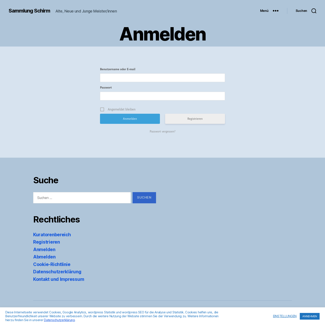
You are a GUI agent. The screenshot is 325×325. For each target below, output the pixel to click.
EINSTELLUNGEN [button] (285, 316)
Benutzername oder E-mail (117, 69)
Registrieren (195, 119)
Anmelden (44, 249)
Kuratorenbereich (52, 234)
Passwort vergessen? (162, 131)
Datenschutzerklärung (57, 271)
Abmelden (44, 257)
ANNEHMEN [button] (309, 316)
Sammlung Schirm (29, 10)
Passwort (106, 88)
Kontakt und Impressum (58, 279)
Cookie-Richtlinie (51, 264)
